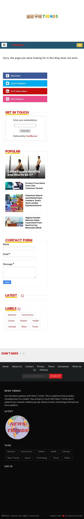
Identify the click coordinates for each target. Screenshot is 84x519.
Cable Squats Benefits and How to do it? (23, 173)
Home (6, 367)
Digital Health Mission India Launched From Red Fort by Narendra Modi (33, 222)
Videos (67, 458)
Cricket (11, 321)
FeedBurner (31, 136)
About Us (17, 367)
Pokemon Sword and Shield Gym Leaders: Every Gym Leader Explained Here (33, 200)
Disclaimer (63, 367)
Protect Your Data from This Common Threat (35, 185)
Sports (28, 458)
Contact (29, 367)
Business (12, 315)
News (24, 327)
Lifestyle (12, 327)
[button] (4, 45)
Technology (41, 458)
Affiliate (44, 370)
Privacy (40, 367)
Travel (35, 327)
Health (36, 321)
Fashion (23, 321)
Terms (51, 367)
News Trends (13, 458)
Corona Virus (27, 315)
